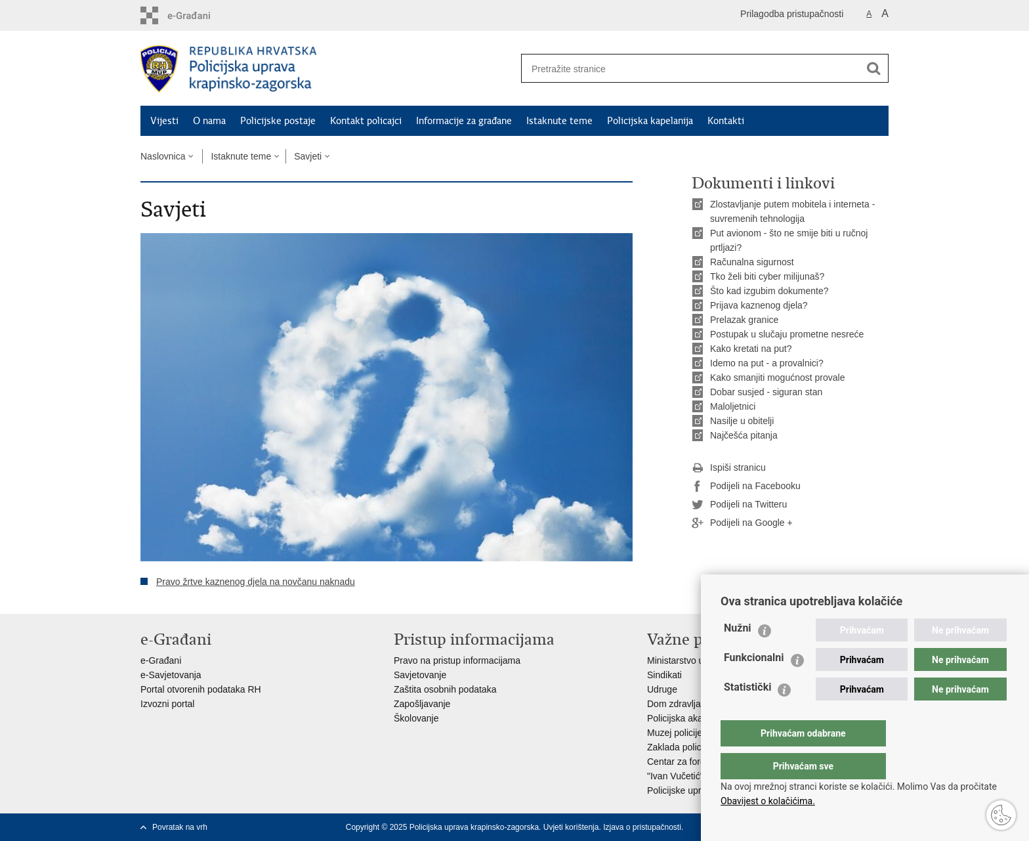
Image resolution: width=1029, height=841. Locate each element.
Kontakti (725, 121)
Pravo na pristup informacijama (457, 660)
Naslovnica (162, 156)
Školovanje (416, 718)
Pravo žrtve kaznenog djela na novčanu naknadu (255, 581)
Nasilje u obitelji (742, 421)
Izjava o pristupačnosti (642, 827)
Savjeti (308, 156)
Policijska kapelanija (650, 121)
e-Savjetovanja (170, 675)
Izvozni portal (167, 704)
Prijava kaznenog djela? (759, 305)
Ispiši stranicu (729, 468)
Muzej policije (674, 732)
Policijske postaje (278, 121)
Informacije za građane (464, 121)
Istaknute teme (559, 121)
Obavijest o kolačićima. (768, 801)
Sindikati (664, 675)
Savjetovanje (420, 675)
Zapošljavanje (422, 704)
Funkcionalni (754, 684)
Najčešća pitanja (744, 435)
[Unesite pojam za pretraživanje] (686, 68)
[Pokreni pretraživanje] (873, 68)
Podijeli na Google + (742, 523)
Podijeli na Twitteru (739, 505)
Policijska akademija (688, 718)
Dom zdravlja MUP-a (689, 704)
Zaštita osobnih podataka (445, 689)
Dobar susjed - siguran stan (766, 392)
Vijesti (164, 121)
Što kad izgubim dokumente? (769, 291)
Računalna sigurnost (752, 262)
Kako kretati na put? (751, 348)
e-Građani (160, 660)
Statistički (747, 713)
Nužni (737, 654)
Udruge (662, 689)
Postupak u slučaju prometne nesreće (787, 334)
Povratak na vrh (179, 827)
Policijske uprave (681, 790)
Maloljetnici (732, 406)
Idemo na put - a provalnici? (767, 363)
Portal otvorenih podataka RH (200, 689)
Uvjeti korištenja (571, 827)
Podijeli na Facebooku (746, 486)
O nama (209, 121)
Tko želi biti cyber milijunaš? (767, 276)
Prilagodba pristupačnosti (791, 14)
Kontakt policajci (366, 121)
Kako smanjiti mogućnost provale (777, 377)
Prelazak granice (744, 319)
